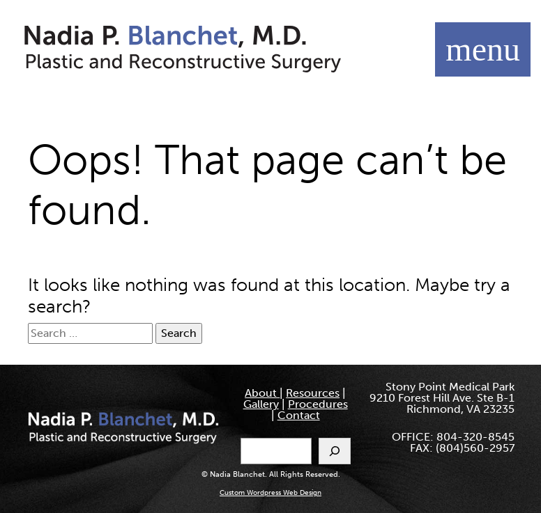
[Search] (335, 451)
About (262, 393)
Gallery (261, 404)
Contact (298, 415)
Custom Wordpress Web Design (270, 493)
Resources (313, 393)
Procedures (318, 404)
